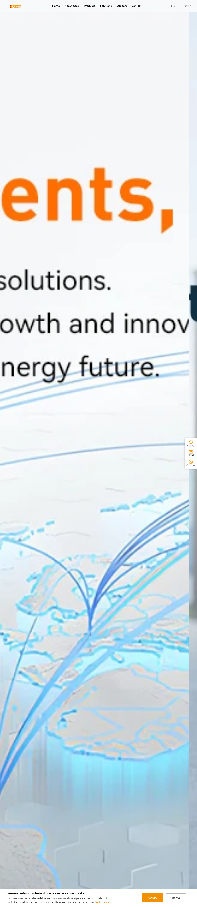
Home (56, 5)
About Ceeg (72, 5)
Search (175, 6)
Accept (152, 897)
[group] (98, 459)
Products (89, 5)
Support (122, 5)
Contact (136, 5)
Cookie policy (102, 902)
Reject (176, 897)
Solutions (106, 5)
